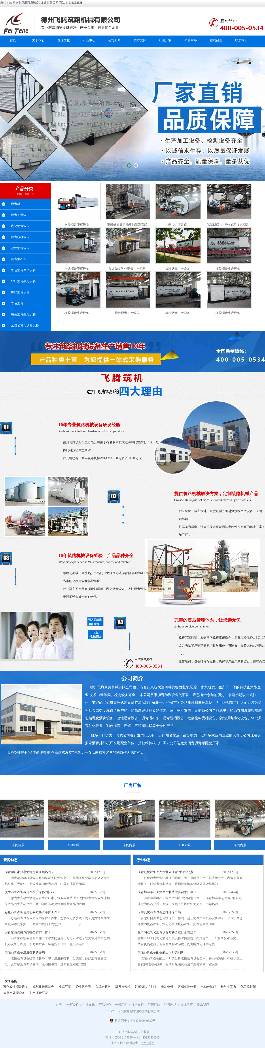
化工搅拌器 (248, 986)
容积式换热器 (187, 986)
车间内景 (75, 845)
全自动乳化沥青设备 (25, 325)
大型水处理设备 (14, 993)
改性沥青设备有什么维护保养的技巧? (30, 892)
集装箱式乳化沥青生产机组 (127, 268)
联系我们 (203, 1004)
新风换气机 (123, 986)
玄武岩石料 (103, 986)
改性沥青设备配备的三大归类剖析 (161, 952)
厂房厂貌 (154, 1004)
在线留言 (186, 1004)
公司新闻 (121, 1004)
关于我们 (72, 1004)
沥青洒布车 (18, 259)
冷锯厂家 (65, 986)
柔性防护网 (83, 986)
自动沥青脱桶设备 (76, 224)
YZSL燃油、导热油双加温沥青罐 (228, 226)
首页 (13, 40)
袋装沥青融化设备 (23, 314)
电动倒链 (167, 986)
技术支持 (137, 1004)
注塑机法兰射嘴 (146, 986)
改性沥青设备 (20, 248)
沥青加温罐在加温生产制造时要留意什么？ (167, 892)
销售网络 (170, 1004)
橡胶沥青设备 (20, 292)
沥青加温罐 (18, 215)
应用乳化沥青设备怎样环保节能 (159, 912)
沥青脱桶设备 (20, 237)
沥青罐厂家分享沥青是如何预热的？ (29, 872)
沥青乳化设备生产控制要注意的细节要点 (165, 872)
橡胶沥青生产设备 (177, 268)
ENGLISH (75, 2)
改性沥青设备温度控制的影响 (25, 952)
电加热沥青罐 (177, 224)
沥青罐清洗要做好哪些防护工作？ (28, 932)
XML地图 (147, 1043)
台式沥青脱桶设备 (76, 268)
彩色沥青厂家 (38, 993)
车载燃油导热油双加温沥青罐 (127, 224)
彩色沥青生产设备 (23, 270)
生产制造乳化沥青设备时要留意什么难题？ (167, 932)
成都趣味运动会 (43, 986)
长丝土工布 (228, 986)
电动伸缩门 (208, 986)
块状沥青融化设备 (23, 281)
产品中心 (105, 1004)
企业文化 (88, 1004)
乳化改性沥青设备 (15, 986)
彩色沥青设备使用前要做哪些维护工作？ (32, 912)
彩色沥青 (17, 303)
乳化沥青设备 (20, 226)
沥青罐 (15, 204)
